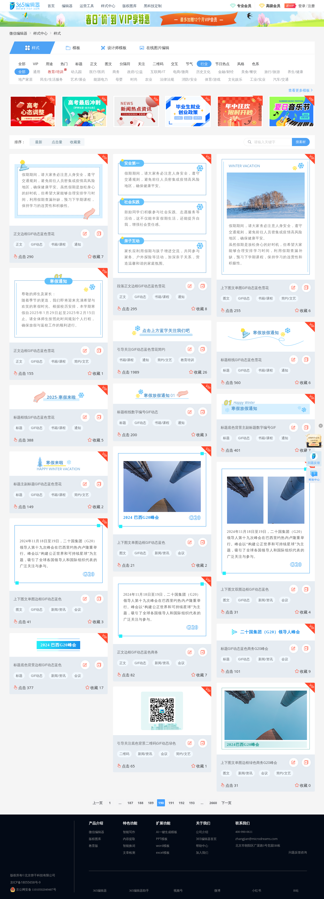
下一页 (226, 803)
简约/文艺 (81, 361)
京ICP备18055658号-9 (25, 882)
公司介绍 (202, 832)
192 (181, 803)
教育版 (93, 846)
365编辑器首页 (206, 839)
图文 (19, 609)
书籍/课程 (58, 244)
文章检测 (129, 852)
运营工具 (87, 5)
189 (150, 803)
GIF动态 (37, 244)
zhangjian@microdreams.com (256, 839)
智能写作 (129, 832)
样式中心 (108, 5)
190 (161, 803)
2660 (213, 803)
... (120, 803)
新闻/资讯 (58, 609)
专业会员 (244, 5)
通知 (77, 244)
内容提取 (129, 839)
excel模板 (163, 852)
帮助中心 (202, 846)
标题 (19, 427)
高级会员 (273, 5)
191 (171, 803)
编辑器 (67, 5)
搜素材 (301, 141)
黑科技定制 (153, 5)
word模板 (163, 846)
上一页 (98, 803)
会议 (77, 609)
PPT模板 (161, 839)
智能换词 (129, 846)
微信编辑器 (18, 33)
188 (140, 803)
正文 (19, 244)
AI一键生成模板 (166, 832)
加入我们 (202, 852)
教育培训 (187, 360)
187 (130, 803)
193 (191, 803)
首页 (51, 5)
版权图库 (129, 5)
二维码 (124, 753)
